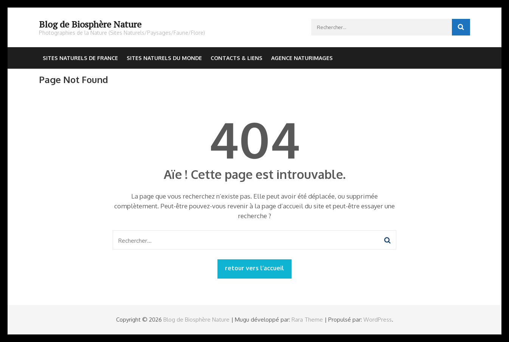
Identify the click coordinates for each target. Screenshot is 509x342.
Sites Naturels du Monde (164, 58)
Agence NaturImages (302, 58)
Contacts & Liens (236, 58)
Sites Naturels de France (80, 58)
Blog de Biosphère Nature (90, 24)
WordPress (377, 319)
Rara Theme (307, 319)
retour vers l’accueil (254, 268)
